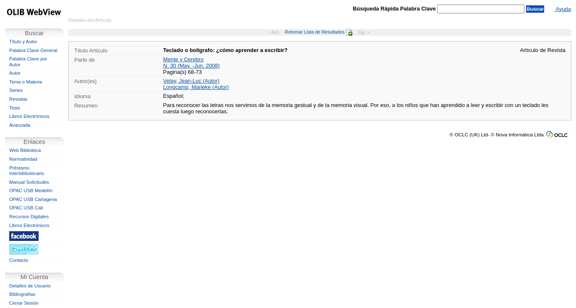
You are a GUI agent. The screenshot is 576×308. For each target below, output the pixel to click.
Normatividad (23, 159)
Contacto (18, 260)
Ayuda (563, 9)
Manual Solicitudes (29, 182)
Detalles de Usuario (30, 285)
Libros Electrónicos (29, 116)
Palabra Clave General (33, 50)
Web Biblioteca (25, 150)
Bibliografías (22, 294)
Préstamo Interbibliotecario (26, 170)
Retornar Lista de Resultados (318, 31)
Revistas (18, 99)
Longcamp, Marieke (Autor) (196, 87)
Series (16, 90)
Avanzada (19, 125)
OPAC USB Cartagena (33, 199)
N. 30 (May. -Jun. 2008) (191, 66)
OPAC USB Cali (26, 207)
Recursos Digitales (29, 216)
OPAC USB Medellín (31, 190)
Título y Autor (23, 41)
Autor (15, 73)
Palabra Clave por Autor (28, 61)
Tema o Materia (25, 81)
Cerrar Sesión (24, 302)
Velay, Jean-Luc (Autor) (191, 81)
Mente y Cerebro (183, 59)
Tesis (14, 107)
